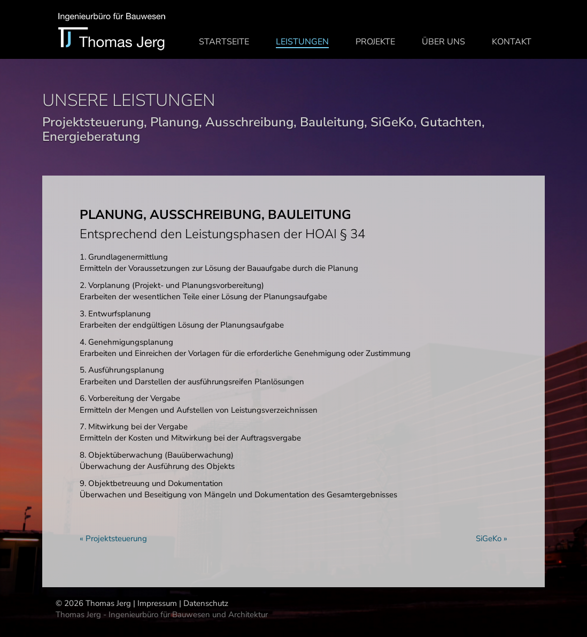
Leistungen (302, 42)
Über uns (443, 41)
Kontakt (511, 41)
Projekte (375, 41)
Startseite (224, 41)
